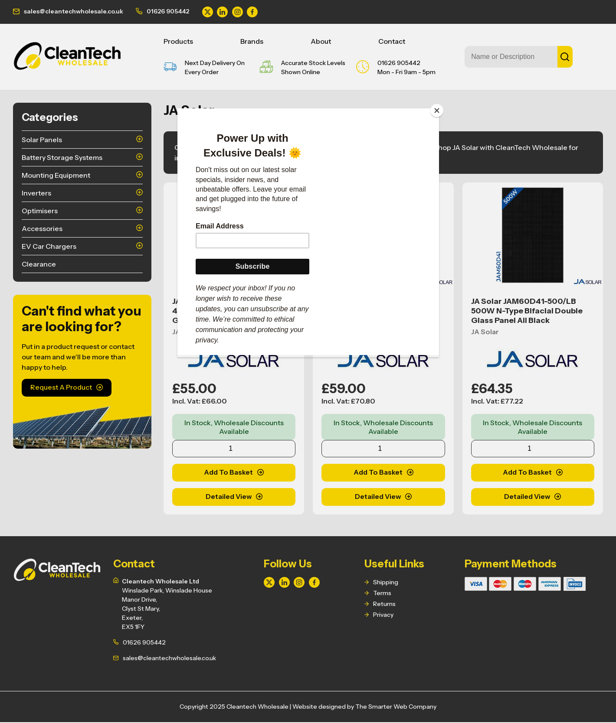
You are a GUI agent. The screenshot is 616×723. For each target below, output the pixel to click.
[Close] (436, 110)
